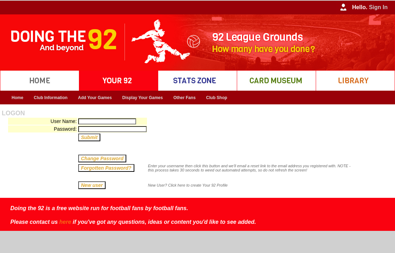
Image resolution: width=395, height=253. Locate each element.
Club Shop (216, 97)
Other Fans (184, 97)
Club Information (50, 97)
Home (17, 97)
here (65, 222)
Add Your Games (95, 97)
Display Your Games (142, 97)
